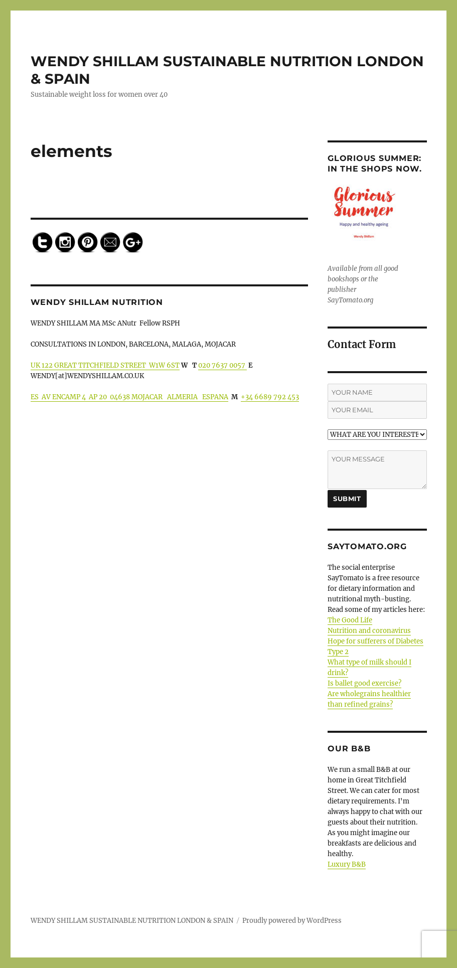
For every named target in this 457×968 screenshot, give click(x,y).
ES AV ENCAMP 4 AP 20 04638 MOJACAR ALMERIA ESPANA (129, 397)
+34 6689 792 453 (270, 397)
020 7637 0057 (222, 365)
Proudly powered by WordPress (292, 920)
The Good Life (350, 620)
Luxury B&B (347, 864)
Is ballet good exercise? (364, 683)
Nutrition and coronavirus (369, 630)
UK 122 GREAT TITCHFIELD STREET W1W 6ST (105, 365)
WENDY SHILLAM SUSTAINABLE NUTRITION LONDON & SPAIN (132, 920)
